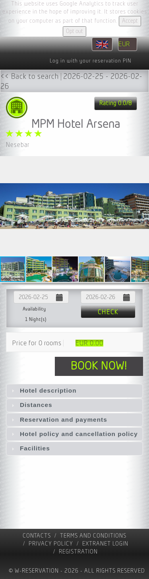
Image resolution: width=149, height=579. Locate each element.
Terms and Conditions (93, 536)
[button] (141, 206)
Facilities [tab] (30, 448)
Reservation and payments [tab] (58, 419)
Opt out (74, 31)
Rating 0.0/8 (115, 103)
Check (108, 312)
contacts (37, 536)
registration (78, 552)
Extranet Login (105, 544)
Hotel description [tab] (43, 390)
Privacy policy (51, 544)
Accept (130, 21)
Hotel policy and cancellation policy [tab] (74, 433)
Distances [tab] (31, 404)
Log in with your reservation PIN (90, 61)
